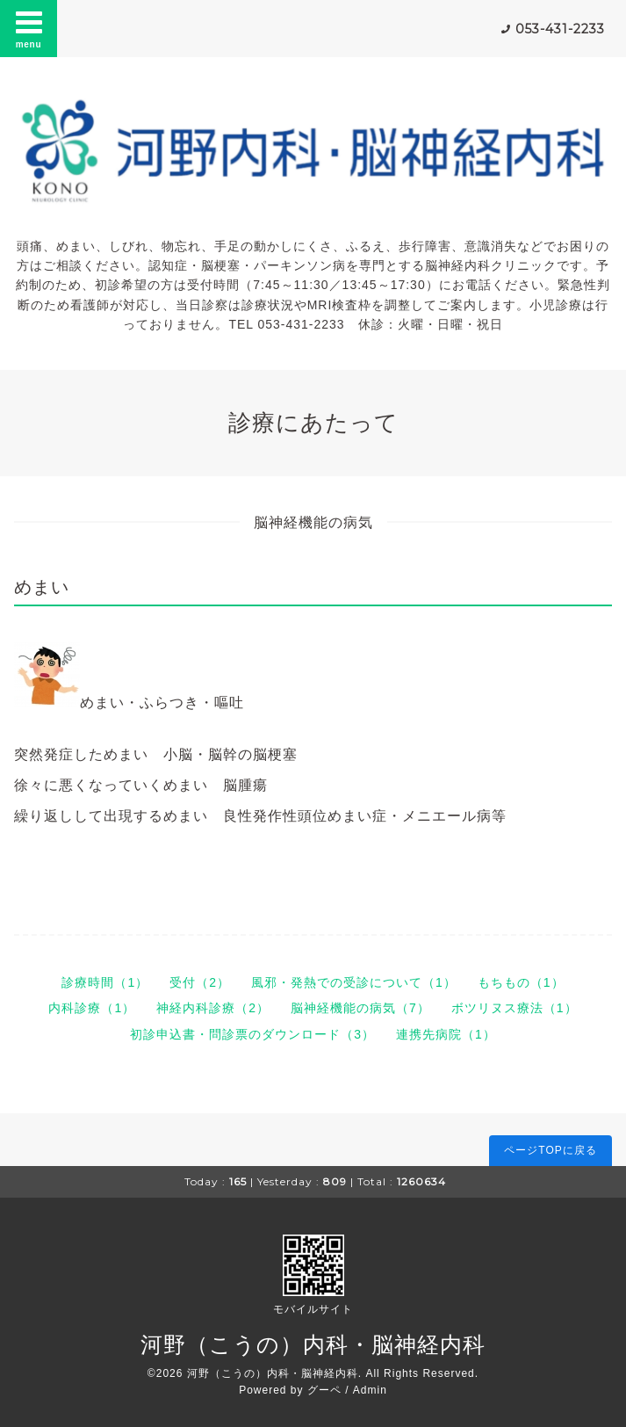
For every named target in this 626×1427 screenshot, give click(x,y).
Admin (370, 1390)
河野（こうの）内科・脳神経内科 (313, 1344)
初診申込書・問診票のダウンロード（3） (252, 1034)
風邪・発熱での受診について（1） (354, 982)
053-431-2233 (560, 29)
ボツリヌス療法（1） (514, 1008)
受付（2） (199, 982)
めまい (41, 587)
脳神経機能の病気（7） (360, 1008)
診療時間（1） (104, 982)
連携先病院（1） (446, 1034)
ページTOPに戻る (550, 1150)
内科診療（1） (91, 1008)
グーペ (324, 1390)
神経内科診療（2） (213, 1008)
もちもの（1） (521, 982)
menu (29, 28)
